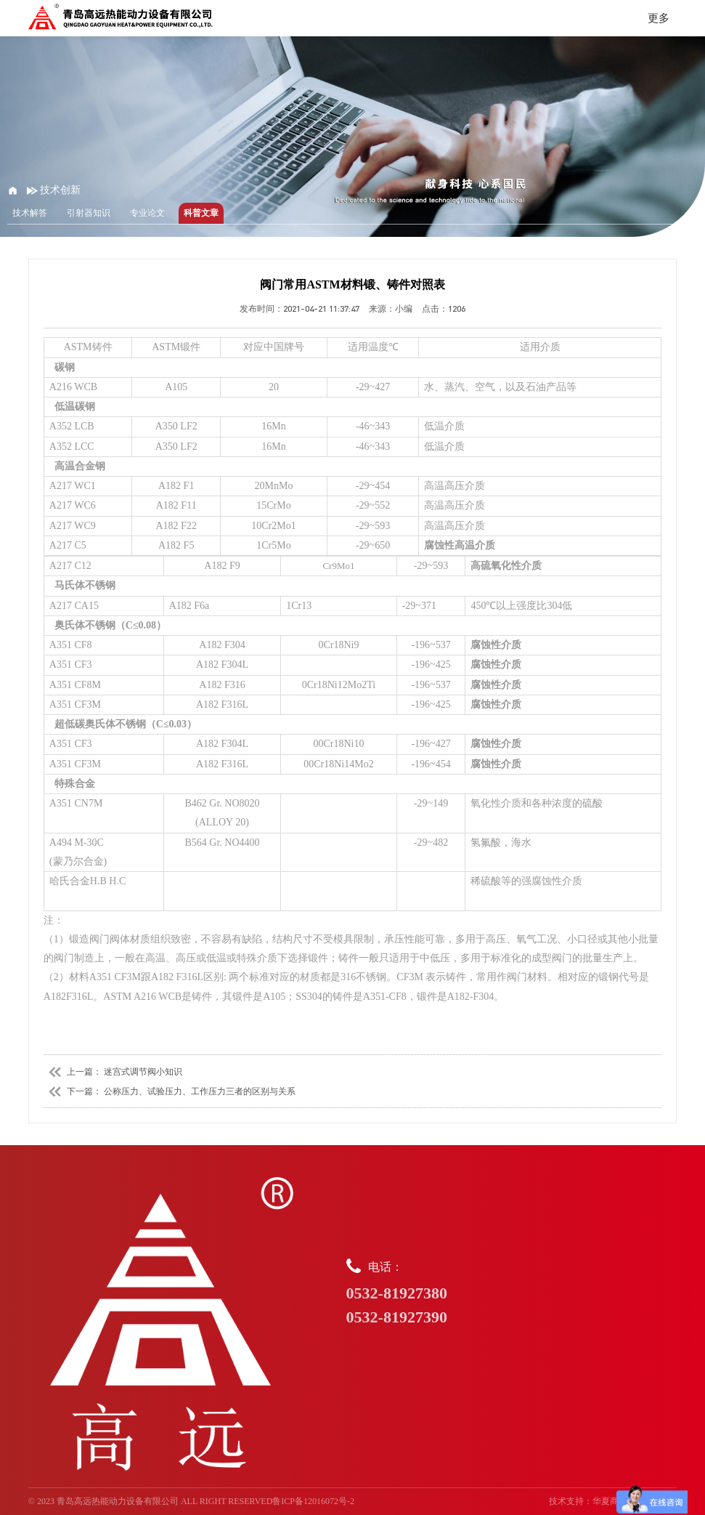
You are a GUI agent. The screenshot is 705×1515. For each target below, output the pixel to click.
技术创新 (54, 190)
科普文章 (201, 213)
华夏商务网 (614, 1501)
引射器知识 (88, 213)
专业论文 (147, 213)
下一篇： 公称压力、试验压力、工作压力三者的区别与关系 (170, 1091)
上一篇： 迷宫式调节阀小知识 (113, 1072)
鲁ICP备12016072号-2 (313, 1501)
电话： (511, 1293)
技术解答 (29, 213)
